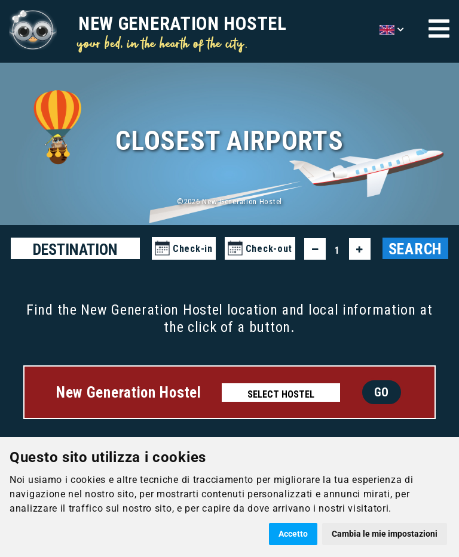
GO (381, 392)
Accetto (293, 533)
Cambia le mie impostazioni (384, 533)
